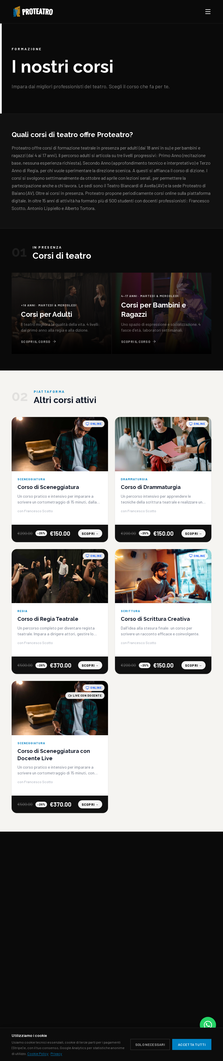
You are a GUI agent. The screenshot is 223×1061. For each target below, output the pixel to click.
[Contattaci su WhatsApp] (208, 1025)
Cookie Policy (37, 1053)
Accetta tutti (192, 1044)
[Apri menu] (208, 11)
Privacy (56, 1053)
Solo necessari (150, 1044)
